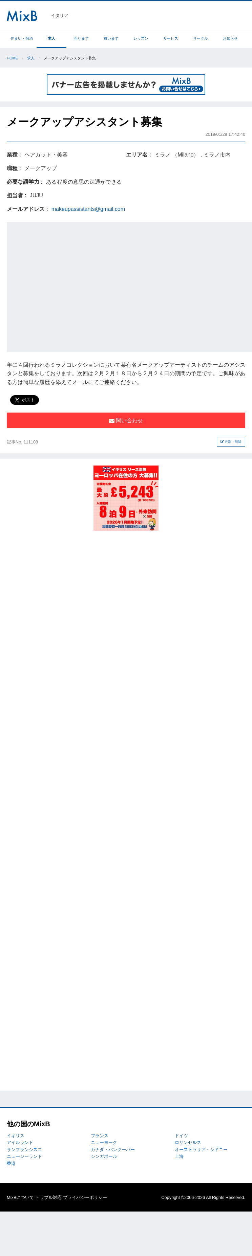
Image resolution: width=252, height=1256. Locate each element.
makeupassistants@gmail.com (88, 209)
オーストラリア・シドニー (201, 1149)
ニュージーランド (24, 1156)
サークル (200, 38)
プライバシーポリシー (85, 1197)
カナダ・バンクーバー (113, 1149)
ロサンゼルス (188, 1142)
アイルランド (20, 1142)
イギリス (15, 1135)
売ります (81, 38)
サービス (170, 38)
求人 (51, 38)
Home (12, 58)
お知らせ (230, 38)
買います (111, 38)
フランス (99, 1135)
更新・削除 (231, 441)
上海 (179, 1156)
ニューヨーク (104, 1142)
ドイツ (181, 1135)
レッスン (140, 38)
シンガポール (104, 1156)
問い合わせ (126, 420)
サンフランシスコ (24, 1149)
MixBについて (20, 1197)
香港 (11, 1163)
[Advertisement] (64, 285)
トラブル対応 (48, 1197)
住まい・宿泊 (21, 38)
